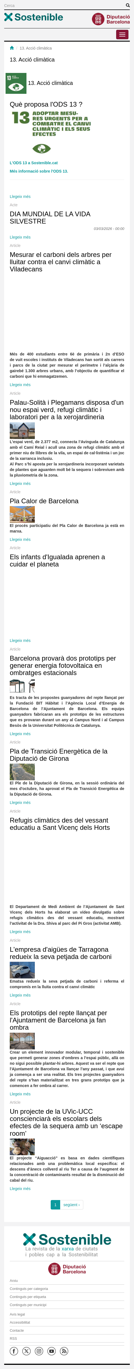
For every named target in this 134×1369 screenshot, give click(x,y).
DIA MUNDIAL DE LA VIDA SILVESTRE (50, 217)
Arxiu (14, 1281)
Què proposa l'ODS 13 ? (46, 104)
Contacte (17, 1331)
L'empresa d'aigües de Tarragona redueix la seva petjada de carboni (61, 953)
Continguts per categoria (29, 1289)
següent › (72, 1205)
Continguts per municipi (28, 1305)
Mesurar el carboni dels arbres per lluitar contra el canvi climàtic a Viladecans (61, 262)
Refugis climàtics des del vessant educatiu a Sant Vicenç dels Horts (60, 823)
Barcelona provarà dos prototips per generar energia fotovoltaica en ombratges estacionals (63, 665)
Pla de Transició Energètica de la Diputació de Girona (59, 754)
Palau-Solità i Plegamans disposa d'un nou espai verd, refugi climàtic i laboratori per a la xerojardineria (67, 410)
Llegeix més (20, 196)
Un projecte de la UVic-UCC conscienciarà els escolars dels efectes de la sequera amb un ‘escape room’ (66, 1122)
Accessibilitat (20, 1322)
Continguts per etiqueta (28, 1297)
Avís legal (17, 1314)
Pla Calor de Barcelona (44, 501)
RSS (13, 1339)
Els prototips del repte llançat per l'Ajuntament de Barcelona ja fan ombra (58, 1020)
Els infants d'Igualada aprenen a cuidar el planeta (57, 560)
